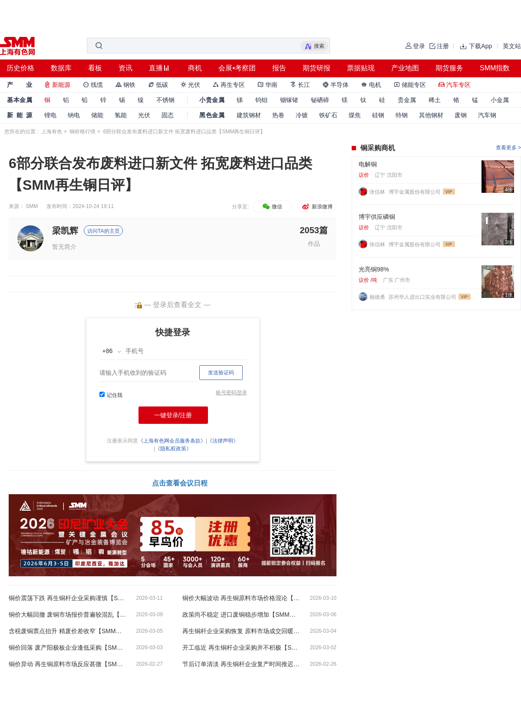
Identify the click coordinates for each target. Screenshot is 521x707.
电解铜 (368, 164)
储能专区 (410, 84)
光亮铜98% (374, 269)
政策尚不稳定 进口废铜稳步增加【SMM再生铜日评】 (241, 614)
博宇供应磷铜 (377, 216)
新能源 (57, 84)
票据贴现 (361, 68)
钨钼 (261, 99)
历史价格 (20, 68)
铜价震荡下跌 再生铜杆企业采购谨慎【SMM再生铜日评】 (67, 598)
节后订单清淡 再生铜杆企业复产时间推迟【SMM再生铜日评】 (241, 664)
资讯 (125, 68)
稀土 (435, 99)
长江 (300, 84)
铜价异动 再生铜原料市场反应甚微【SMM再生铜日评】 (67, 664)
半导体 (336, 84)
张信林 (377, 192)
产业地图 (405, 68)
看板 (95, 68)
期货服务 (449, 68)
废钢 (461, 115)
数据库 (61, 68)
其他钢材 (431, 115)
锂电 (50, 115)
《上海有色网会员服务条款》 (172, 441)
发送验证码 (221, 373)
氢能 (121, 115)
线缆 (93, 84)
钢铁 (125, 84)
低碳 (158, 84)
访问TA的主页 (103, 231)
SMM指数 (495, 68)
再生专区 (229, 84)
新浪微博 (316, 206)
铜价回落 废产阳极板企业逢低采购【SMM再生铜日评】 (67, 647)
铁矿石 (328, 115)
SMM (32, 206)
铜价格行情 (82, 132)
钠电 (74, 115)
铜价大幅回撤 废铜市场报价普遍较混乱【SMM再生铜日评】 (67, 614)
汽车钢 (487, 115)
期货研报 (316, 68)
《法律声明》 (222, 441)
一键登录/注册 (173, 415)
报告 (279, 68)
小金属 (500, 99)
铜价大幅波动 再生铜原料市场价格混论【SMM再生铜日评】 (241, 598)
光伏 (191, 84)
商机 (195, 68)
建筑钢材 (249, 115)
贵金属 (407, 99)
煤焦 (355, 115)
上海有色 (51, 132)
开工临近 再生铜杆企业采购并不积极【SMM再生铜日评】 (241, 647)
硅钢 (378, 115)
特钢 (402, 115)
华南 (267, 84)
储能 (97, 115)
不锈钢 (165, 99)
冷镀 (302, 115)
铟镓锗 (289, 99)
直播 (156, 68)
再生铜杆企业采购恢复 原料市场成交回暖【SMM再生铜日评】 (241, 631)
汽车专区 (455, 84)
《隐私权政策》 (173, 449)
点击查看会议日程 (180, 483)
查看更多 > (508, 148)
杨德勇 (377, 297)
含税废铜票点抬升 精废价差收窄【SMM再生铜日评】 (67, 631)
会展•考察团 (237, 68)
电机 (371, 84)
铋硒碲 (320, 99)
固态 (168, 115)
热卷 (278, 115)
